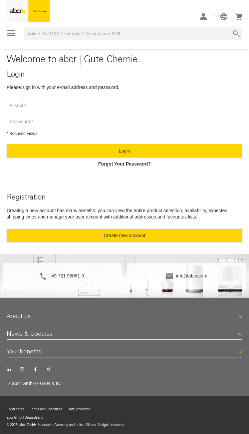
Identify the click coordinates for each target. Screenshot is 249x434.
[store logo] (28, 11)
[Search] (236, 33)
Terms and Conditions (46, 409)
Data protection (79, 409)
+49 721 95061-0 (66, 275)
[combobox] (133, 33)
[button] (221, 16)
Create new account (125, 235)
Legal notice (16, 409)
